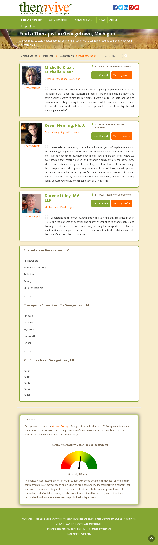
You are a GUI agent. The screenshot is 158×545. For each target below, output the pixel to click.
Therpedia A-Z (83, 20)
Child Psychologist (33, 287)
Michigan (48, 55)
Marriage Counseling (35, 267)
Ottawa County (60, 426)
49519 (27, 382)
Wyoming (29, 329)
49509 (27, 388)
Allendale (28, 315)
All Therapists (31, 260)
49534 (27, 370)
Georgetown (67, 55)
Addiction (29, 274)
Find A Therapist (33, 20)
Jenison (28, 342)
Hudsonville (30, 336)
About (114, 20)
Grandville (29, 322)
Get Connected (59, 20)
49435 (27, 394)
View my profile (121, 75)
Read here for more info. (79, 533)
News (101, 20)
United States (29, 55)
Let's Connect (100, 75)
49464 (27, 376)
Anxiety (28, 281)
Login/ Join (29, 26)
